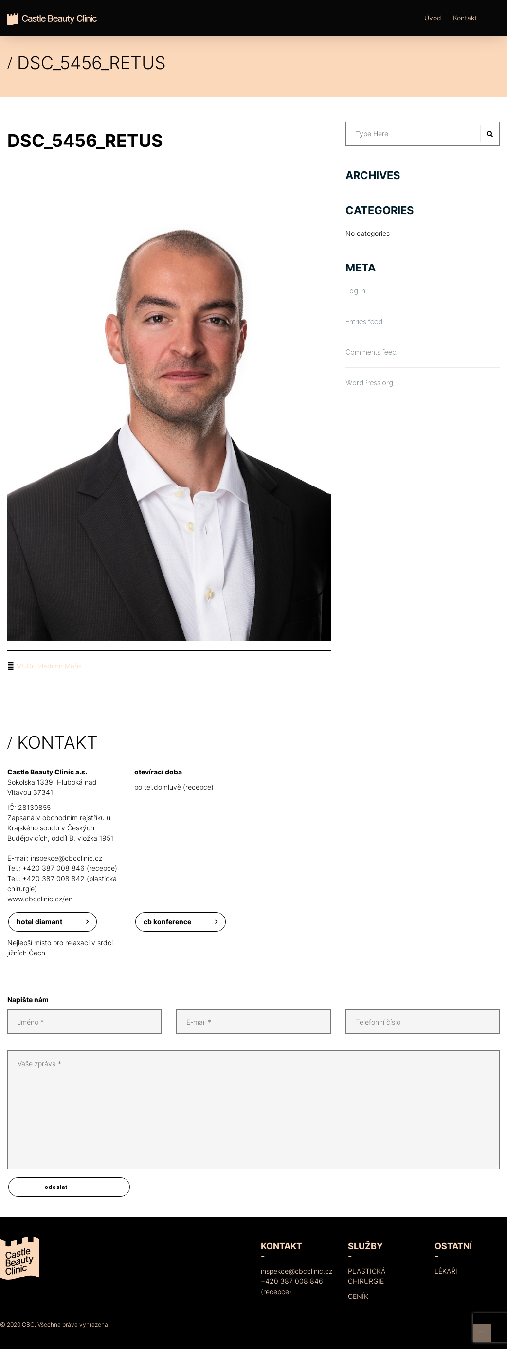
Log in (355, 291)
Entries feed (363, 321)
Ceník (358, 1296)
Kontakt (465, 18)
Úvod (432, 18)
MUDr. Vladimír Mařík (49, 666)
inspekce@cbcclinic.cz (66, 858)
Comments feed (371, 352)
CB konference (167, 921)
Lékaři (446, 1271)
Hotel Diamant (39, 921)
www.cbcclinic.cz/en (39, 899)
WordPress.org (369, 383)
